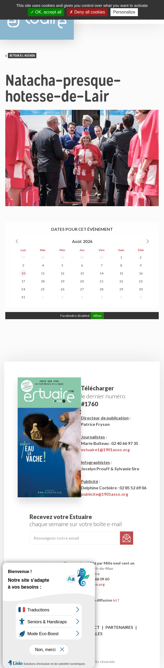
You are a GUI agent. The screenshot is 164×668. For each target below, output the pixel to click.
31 (101, 257)
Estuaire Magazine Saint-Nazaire (37, 20)
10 (23, 273)
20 (82, 281)
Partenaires (119, 627)
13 (82, 273)
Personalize (124, 12)
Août (77, 241)
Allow (97, 316)
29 (62, 257)
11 (43, 273)
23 (141, 281)
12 (62, 273)
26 (62, 289)
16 (141, 273)
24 (23, 289)
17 (23, 281)
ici (115, 600)
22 (121, 281)
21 (101, 281)
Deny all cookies (87, 12)
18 (43, 281)
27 (23, 257)
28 (43, 257)
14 (101, 273)
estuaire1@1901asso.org (105, 449)
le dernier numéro (103, 396)
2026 (87, 241)
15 (121, 273)
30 (82, 257)
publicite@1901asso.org (104, 494)
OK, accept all (46, 12)
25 (43, 289)
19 (62, 281)
